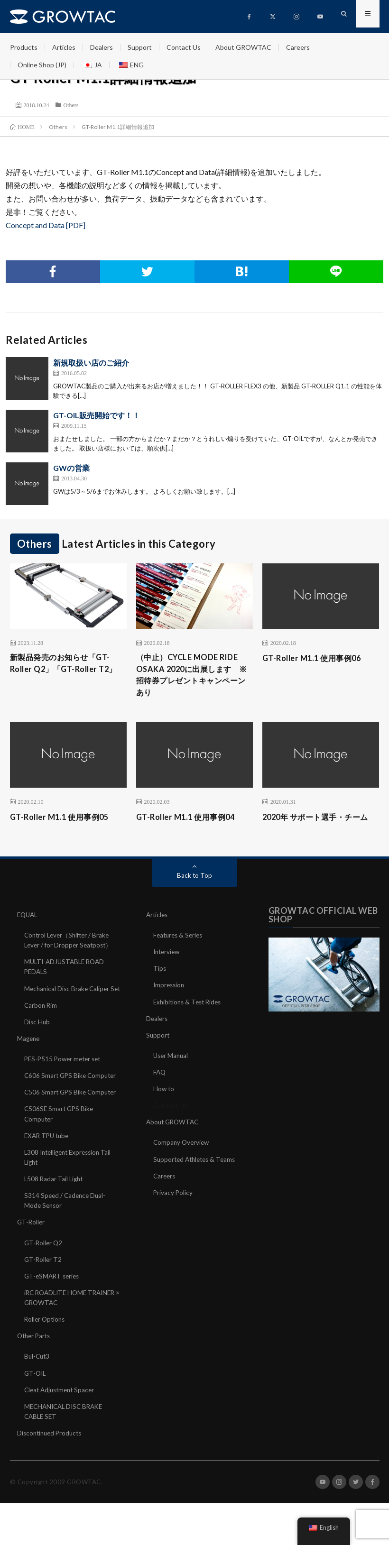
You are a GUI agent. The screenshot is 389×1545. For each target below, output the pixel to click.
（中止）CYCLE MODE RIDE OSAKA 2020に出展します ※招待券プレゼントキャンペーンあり (193, 677)
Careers (298, 47)
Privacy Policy (173, 1209)
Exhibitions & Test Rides (189, 1019)
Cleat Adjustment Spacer (61, 1415)
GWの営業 (71, 467)
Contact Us (184, 47)
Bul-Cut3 (37, 1382)
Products (23, 47)
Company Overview (182, 1159)
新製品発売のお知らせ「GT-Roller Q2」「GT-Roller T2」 (65, 671)
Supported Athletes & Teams (197, 1176)
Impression (169, 1002)
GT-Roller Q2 (44, 1269)
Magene (29, 1065)
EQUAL (28, 932)
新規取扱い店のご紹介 (91, 362)
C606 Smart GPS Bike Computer (72, 1102)
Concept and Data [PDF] (45, 225)
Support (140, 47)
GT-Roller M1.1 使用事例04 (190, 821)
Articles (63, 47)
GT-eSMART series (53, 1302)
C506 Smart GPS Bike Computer (72, 1119)
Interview (167, 969)
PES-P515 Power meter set (65, 1086)
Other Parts (35, 1362)
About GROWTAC (243, 47)
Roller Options (45, 1345)
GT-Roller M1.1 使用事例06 (316, 658)
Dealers (101, 47)
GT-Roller (31, 1248)
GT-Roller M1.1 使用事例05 (64, 821)
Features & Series (179, 952)
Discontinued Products (51, 1458)
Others (71, 105)
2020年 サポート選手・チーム (317, 827)
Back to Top (195, 893)
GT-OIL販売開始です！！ (96, 415)
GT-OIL (35, 1399)
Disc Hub (37, 1049)
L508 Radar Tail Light (54, 1205)
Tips (160, 986)
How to (164, 1106)
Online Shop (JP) (42, 65)
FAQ (160, 1089)
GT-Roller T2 (43, 1285)
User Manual (171, 1072)
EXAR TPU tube (48, 1162)
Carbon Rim (41, 1032)
